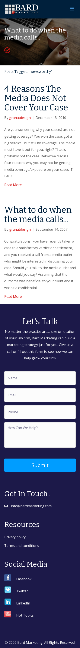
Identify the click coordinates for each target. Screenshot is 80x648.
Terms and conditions (21, 545)
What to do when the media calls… (38, 214)
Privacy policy (15, 537)
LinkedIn (23, 603)
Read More (13, 184)
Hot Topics (25, 615)
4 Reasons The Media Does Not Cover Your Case (36, 98)
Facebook (24, 579)
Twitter (22, 591)
